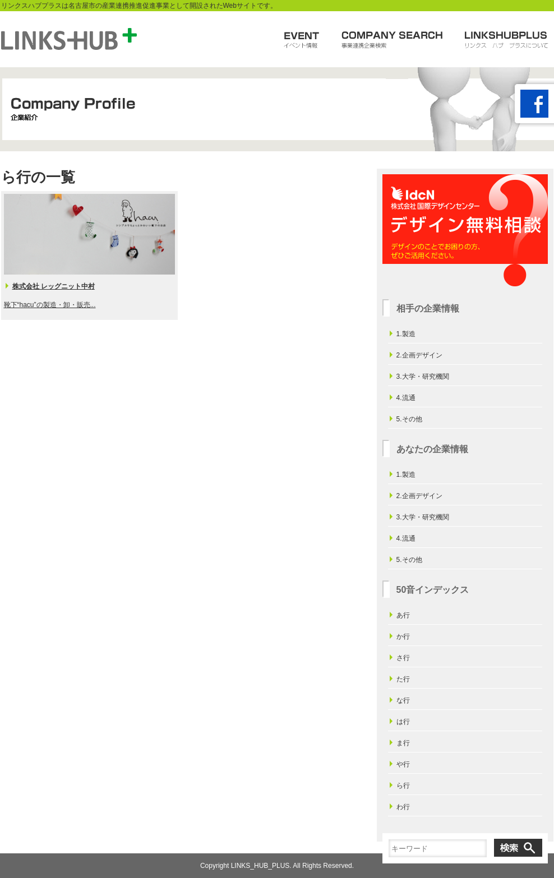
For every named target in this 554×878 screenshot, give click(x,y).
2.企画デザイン (419, 355)
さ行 (403, 658)
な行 (403, 700)
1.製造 (406, 334)
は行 (403, 722)
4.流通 (406, 398)
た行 (403, 679)
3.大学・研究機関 (422, 376)
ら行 (403, 785)
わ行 (403, 807)
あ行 (403, 615)
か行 (403, 636)
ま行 (403, 743)
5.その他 (409, 419)
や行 (403, 764)
